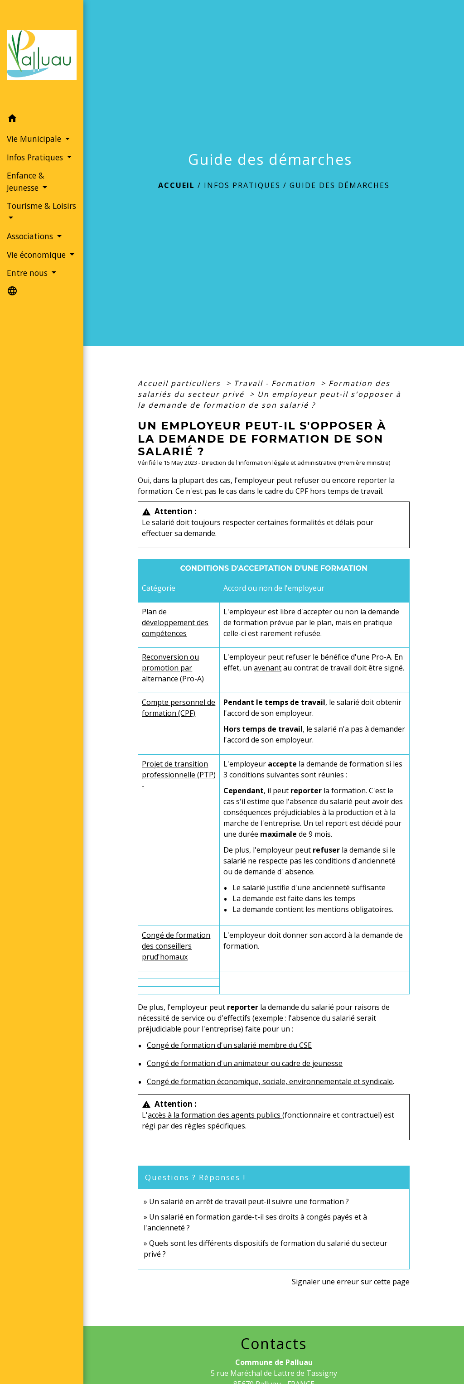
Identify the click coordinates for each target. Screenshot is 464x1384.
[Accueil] (42, 55)
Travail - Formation (276, 383)
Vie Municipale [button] (35, 138)
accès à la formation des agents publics (215, 1115)
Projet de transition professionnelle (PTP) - (179, 775)
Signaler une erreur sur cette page (351, 1282)
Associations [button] (31, 236)
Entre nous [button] (28, 272)
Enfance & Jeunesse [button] (25, 181)
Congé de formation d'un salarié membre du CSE (229, 1045)
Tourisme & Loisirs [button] (41, 205)
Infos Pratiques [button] (36, 157)
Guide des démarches (340, 185)
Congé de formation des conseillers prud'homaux (176, 946)
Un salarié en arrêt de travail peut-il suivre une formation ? (249, 1201)
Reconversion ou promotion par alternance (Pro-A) (173, 668)
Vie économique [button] (37, 254)
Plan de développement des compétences (175, 622)
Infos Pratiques (242, 185)
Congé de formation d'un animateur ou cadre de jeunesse (245, 1063)
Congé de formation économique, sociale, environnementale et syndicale (270, 1081)
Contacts (274, 1343)
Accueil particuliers (180, 383)
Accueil (176, 185)
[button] (42, 120)
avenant (267, 668)
